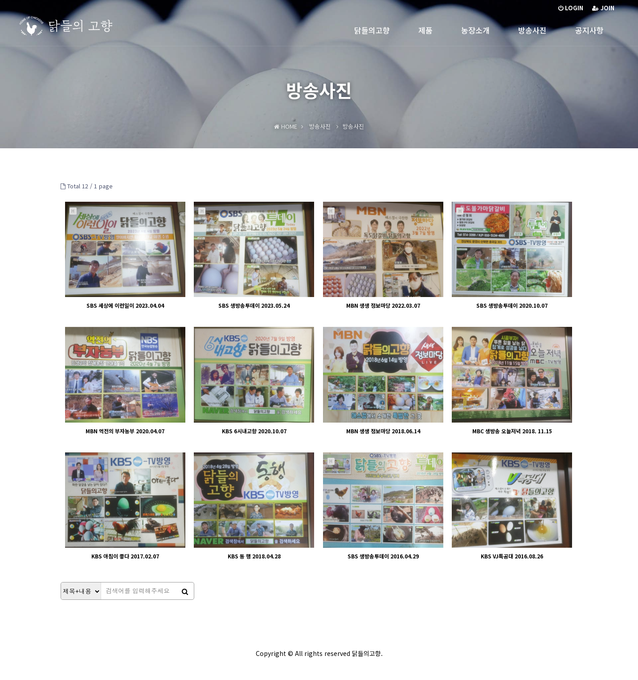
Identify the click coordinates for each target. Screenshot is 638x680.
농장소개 (475, 30)
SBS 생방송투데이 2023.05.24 (254, 305)
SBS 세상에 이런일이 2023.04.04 (125, 305)
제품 (425, 30)
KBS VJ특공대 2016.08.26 (512, 556)
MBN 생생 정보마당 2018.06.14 (383, 431)
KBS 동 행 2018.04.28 (254, 556)
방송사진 (532, 30)
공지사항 (589, 30)
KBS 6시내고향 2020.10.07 (254, 431)
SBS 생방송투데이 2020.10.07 (512, 305)
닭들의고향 (372, 30)
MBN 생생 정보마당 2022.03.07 (383, 305)
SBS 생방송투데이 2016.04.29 (383, 556)
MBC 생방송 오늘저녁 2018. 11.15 (512, 431)
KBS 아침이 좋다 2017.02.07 (125, 556)
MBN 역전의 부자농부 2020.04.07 (125, 431)
